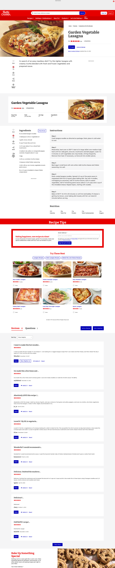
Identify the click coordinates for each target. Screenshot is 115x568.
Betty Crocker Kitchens (74, 51)
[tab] (17, 328)
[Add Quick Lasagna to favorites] (74, 312)
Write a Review (86, 328)
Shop (86, 18)
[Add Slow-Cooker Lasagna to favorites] (14, 285)
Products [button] (65, 18)
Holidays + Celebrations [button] (43, 18)
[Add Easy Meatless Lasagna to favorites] (74, 285)
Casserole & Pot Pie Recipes (86, 26)
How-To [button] (56, 18)
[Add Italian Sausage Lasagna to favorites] (44, 285)
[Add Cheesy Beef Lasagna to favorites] (14, 312)
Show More (57, 549)
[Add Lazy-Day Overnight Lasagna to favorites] (44, 312)
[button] (13, 68)
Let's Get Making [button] (76, 18)
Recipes (75, 26)
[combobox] (55, 13)
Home (70, 26)
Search (82, 13)
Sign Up (104, 13)
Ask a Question (98, 328)
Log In (111, 13)
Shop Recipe (42, 130)
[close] (113, 1)
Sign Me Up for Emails (65, 243)
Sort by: (13, 337)
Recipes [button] (30, 18)
